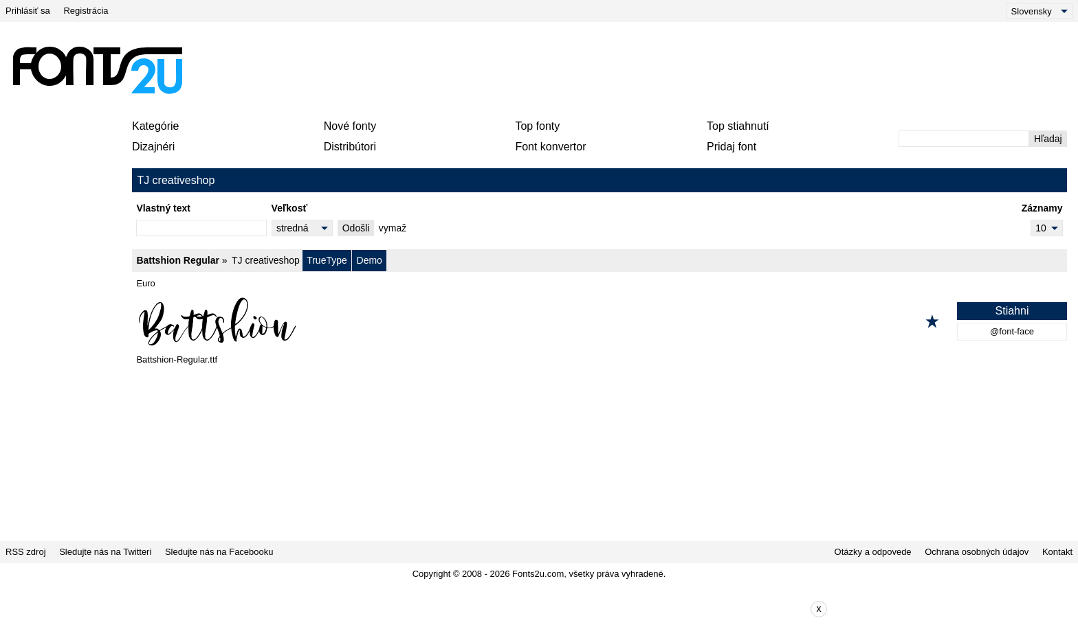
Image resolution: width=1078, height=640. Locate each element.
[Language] (1039, 11)
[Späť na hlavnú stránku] (97, 70)
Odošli (356, 227)
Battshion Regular (177, 260)
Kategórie (155, 126)
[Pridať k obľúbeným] (932, 321)
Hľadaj (1048, 138)
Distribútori (350, 146)
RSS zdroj (26, 552)
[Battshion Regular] (599, 321)
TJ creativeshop (266, 260)
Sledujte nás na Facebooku (219, 552)
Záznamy (1042, 208)
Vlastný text (163, 208)
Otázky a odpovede (873, 552)
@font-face (1012, 331)
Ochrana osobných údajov (976, 552)
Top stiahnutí (738, 126)
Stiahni (1012, 311)
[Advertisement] (544, 70)
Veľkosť (290, 208)
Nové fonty (350, 126)
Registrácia (85, 10)
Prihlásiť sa (28, 10)
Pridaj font (731, 146)
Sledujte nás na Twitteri (105, 552)
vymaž (392, 227)
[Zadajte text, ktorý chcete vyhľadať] (964, 138)
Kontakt (1057, 552)
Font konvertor (550, 146)
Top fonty (537, 126)
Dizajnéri (153, 146)
